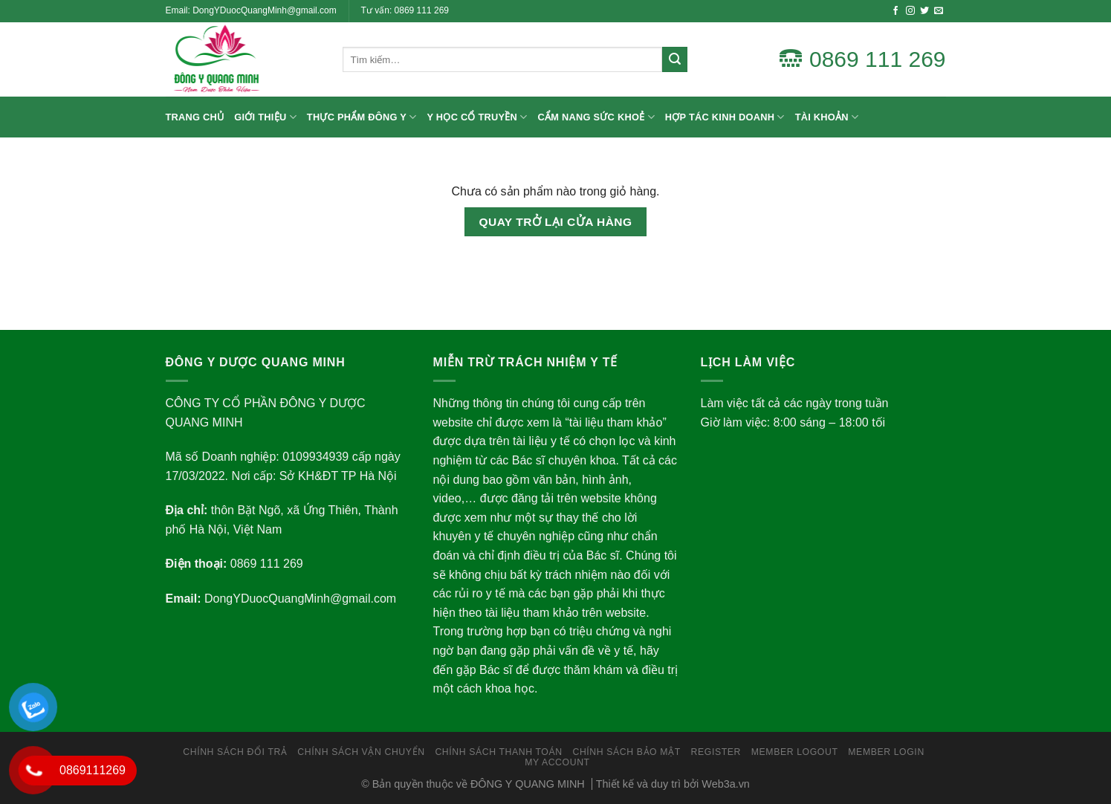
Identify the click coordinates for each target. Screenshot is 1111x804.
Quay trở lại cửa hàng (555, 221)
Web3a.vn (726, 784)
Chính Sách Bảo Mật (626, 752)
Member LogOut (794, 752)
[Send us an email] (938, 11)
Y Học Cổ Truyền (477, 117)
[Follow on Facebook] (895, 11)
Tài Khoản (827, 117)
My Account (557, 762)
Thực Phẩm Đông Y (362, 117)
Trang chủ (195, 117)
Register (716, 752)
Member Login (886, 752)
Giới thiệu (265, 117)
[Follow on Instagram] (910, 11)
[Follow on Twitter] (924, 11)
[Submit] (674, 59)
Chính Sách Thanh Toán (498, 752)
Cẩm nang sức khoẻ (596, 117)
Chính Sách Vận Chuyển (360, 752)
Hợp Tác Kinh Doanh (725, 117)
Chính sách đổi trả (235, 752)
